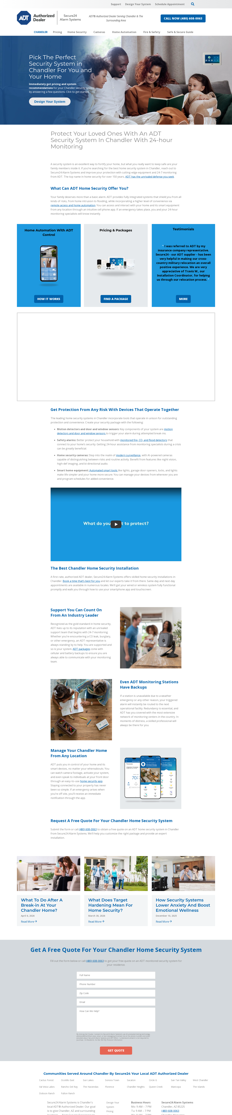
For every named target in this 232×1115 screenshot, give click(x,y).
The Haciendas (90, 1086)
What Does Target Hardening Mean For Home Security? (110, 905)
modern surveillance (128, 455)
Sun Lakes (88, 1080)
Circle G (153, 1080)
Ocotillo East (67, 1080)
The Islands (199, 1086)
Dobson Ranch (47, 1093)
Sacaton (131, 1080)
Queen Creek (156, 1086)
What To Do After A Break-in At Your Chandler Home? (42, 905)
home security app (91, 781)
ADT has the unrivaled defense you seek (149, 176)
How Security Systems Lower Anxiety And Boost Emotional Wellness (183, 905)
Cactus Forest (46, 1080)
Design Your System (49, 101)
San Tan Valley (178, 1080)
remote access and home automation (73, 205)
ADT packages (81, 649)
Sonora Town (112, 1080)
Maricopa (176, 1086)
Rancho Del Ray (69, 1086)
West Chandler (200, 1080)
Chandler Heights (136, 1086)
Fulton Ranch (68, 1093)
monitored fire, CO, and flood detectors (143, 440)
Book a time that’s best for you (81, 581)
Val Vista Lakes (47, 1086)
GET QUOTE (116, 1050)
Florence (109, 1086)
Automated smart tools (103, 470)
